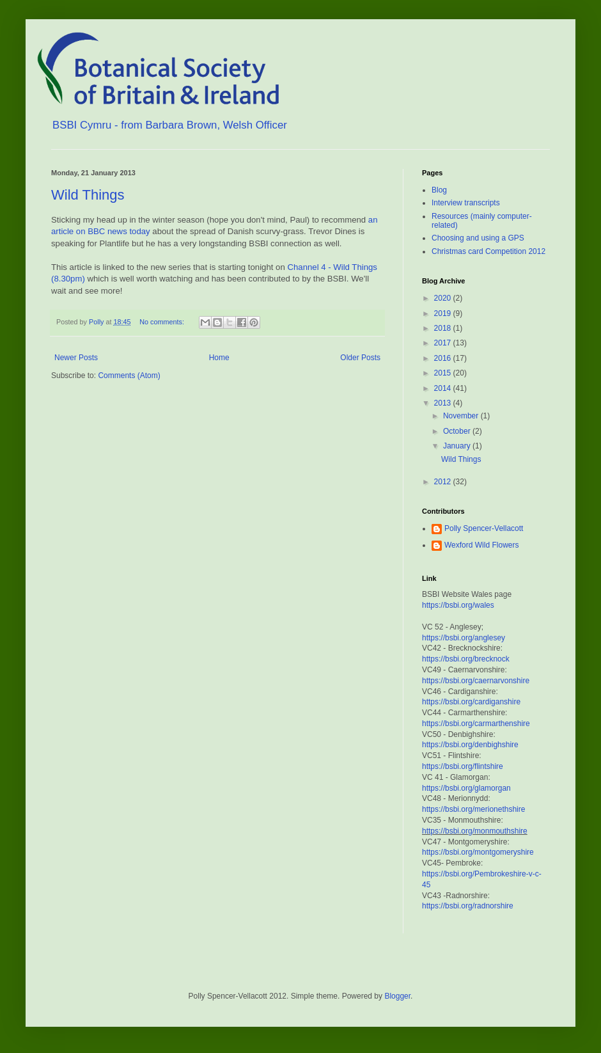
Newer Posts (76, 357)
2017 (443, 342)
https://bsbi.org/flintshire (462, 766)
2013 (443, 403)
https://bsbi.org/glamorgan (466, 788)
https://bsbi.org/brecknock (466, 658)
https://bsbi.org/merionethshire (473, 809)
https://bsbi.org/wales (458, 605)
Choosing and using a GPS (478, 238)
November (462, 415)
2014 (443, 388)
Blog (439, 190)
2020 (443, 298)
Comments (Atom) (129, 375)
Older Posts (360, 357)
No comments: (162, 322)
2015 (443, 372)
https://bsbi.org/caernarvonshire (475, 680)
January (457, 445)
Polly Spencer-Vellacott (483, 528)
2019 (443, 313)
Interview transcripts (466, 202)
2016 (443, 358)
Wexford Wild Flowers (481, 545)
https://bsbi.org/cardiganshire (471, 701)
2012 (443, 481)
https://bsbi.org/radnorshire (467, 905)
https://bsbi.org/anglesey (463, 637)
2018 (443, 328)
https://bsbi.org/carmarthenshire (476, 723)
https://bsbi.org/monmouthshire (474, 831)
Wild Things (88, 195)
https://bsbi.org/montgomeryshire (478, 852)
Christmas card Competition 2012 (488, 251)
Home (219, 357)
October (457, 431)
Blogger (397, 996)
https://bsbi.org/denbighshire (470, 744)
